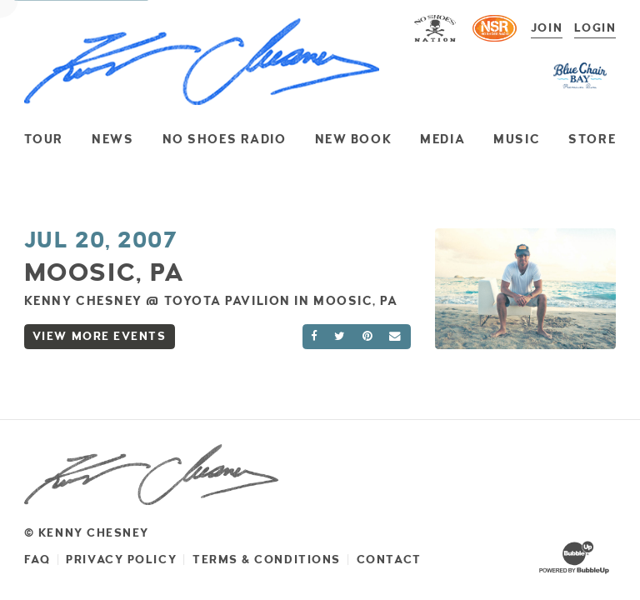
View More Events (99, 336)
